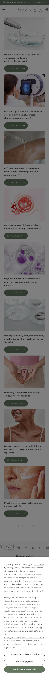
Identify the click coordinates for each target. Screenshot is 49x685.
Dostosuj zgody (24, 661)
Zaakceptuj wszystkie (24, 669)
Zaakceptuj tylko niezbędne (25, 654)
